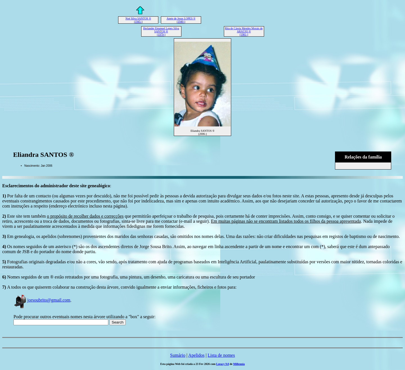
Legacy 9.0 (222, 363)
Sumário (177, 355)
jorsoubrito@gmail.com (42, 300)
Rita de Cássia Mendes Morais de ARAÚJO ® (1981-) (244, 31)
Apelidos (196, 355)
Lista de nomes (221, 355)
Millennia (239, 363)
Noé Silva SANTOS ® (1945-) (138, 20)
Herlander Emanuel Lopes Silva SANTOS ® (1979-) (161, 31)
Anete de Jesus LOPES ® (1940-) (180, 20)
